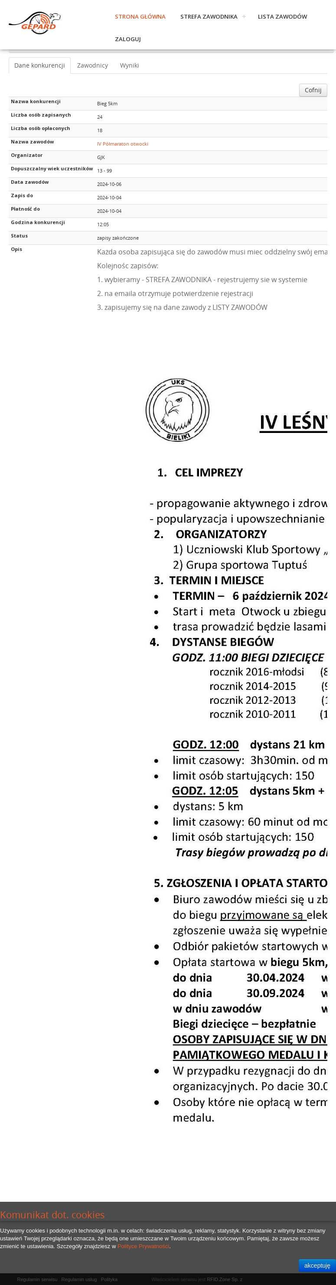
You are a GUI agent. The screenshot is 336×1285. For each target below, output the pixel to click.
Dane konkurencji (39, 65)
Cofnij (313, 90)
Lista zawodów (282, 16)
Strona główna (140, 16)
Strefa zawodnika (209, 16)
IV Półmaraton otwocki (122, 143)
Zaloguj (128, 39)
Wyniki (129, 65)
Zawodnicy (92, 65)
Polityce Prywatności (143, 1246)
